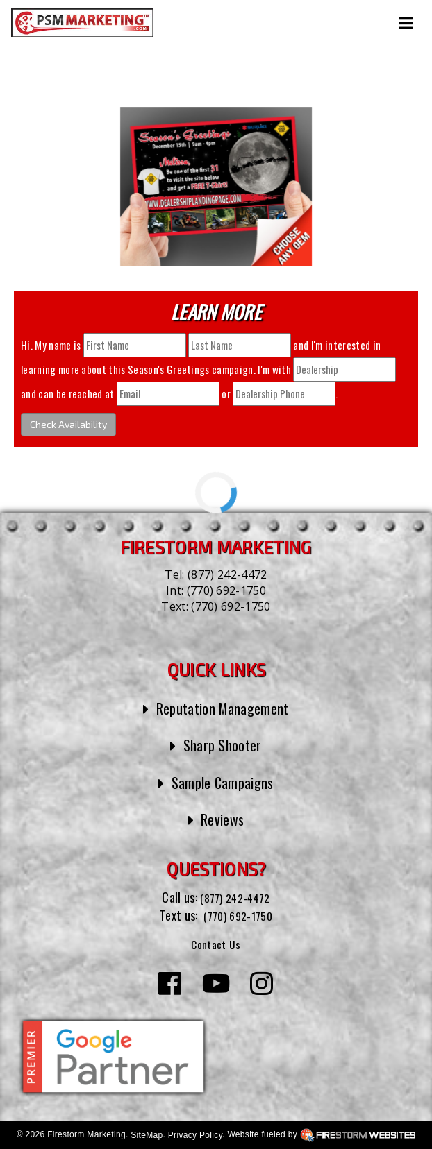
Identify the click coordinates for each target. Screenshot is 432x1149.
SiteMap (147, 1135)
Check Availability (68, 424)
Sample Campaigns (222, 782)
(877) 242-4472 (227, 574)
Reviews (222, 819)
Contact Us (216, 944)
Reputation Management (222, 708)
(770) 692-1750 (226, 590)
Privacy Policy (195, 1135)
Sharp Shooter (222, 744)
